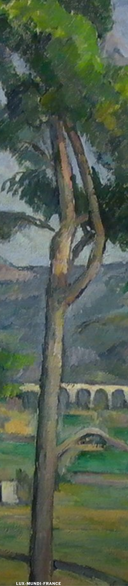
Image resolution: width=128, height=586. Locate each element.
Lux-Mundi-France (38, 583)
